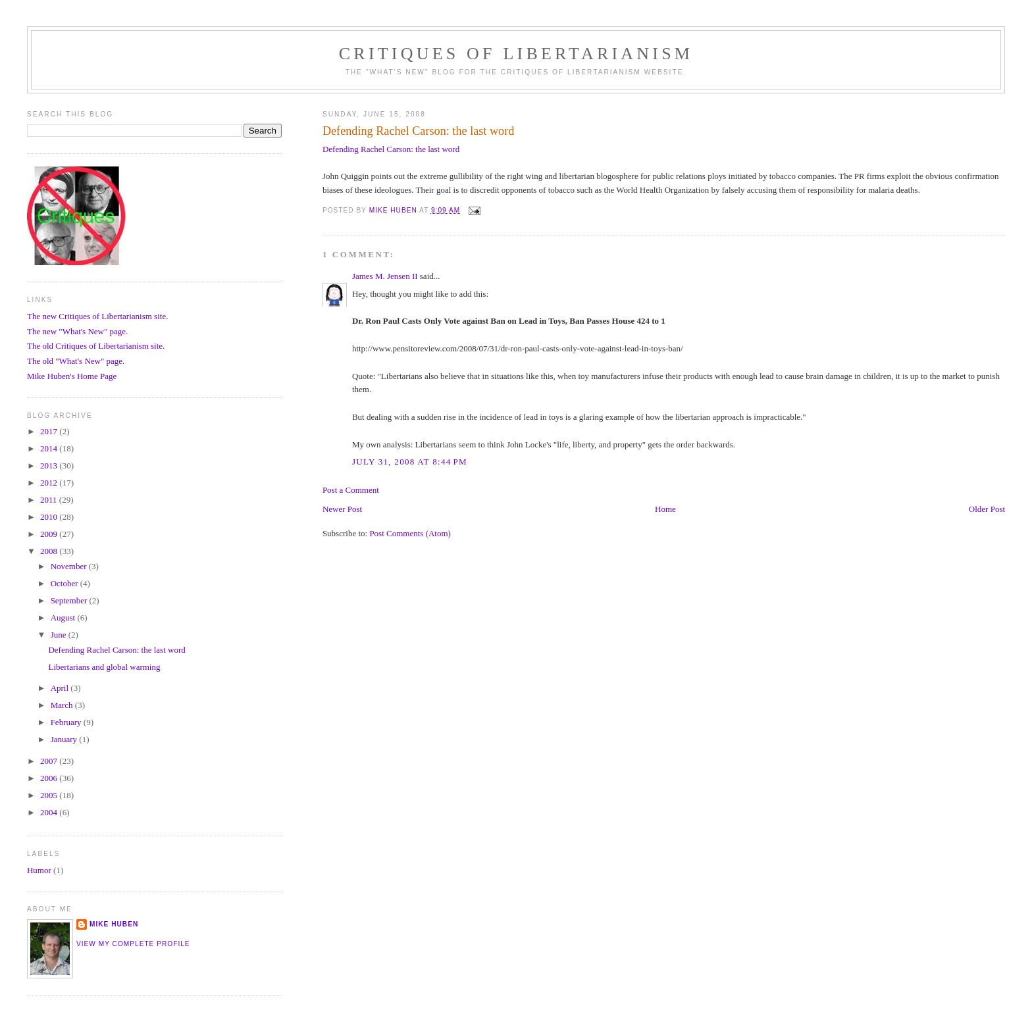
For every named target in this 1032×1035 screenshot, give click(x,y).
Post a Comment (350, 490)
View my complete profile (133, 943)
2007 (49, 761)
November (70, 566)
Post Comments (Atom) (410, 533)
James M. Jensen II (385, 276)
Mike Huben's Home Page (71, 376)
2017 (49, 431)
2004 (49, 812)
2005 (49, 795)
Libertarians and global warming (104, 667)
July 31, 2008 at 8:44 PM (409, 462)
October (65, 583)
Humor (39, 870)
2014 (49, 448)
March (63, 705)
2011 (49, 500)
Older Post (987, 509)
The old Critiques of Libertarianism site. (96, 346)
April (61, 688)
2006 (49, 778)
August (64, 617)
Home (665, 509)
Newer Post (342, 509)
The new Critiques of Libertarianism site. (97, 316)
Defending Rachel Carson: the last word (390, 149)
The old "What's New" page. (75, 361)
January (65, 739)
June (59, 635)
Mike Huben (114, 924)
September (70, 600)
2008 (49, 551)
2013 (49, 465)
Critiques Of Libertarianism (516, 53)
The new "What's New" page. (77, 331)
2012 (49, 483)
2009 (49, 534)
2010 (49, 517)
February (67, 722)
